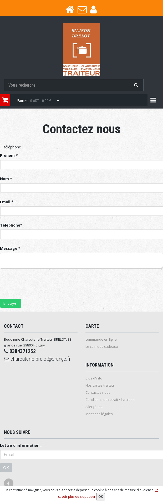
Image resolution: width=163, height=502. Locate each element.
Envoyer (10, 303)
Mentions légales (99, 413)
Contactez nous (97, 392)
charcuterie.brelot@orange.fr (37, 359)
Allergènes (94, 406)
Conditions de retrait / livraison (110, 399)
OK (6, 467)
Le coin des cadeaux (101, 346)
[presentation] (40, 288)
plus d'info (93, 378)
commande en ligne (101, 339)
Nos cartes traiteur (100, 385)
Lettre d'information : (21, 445)
